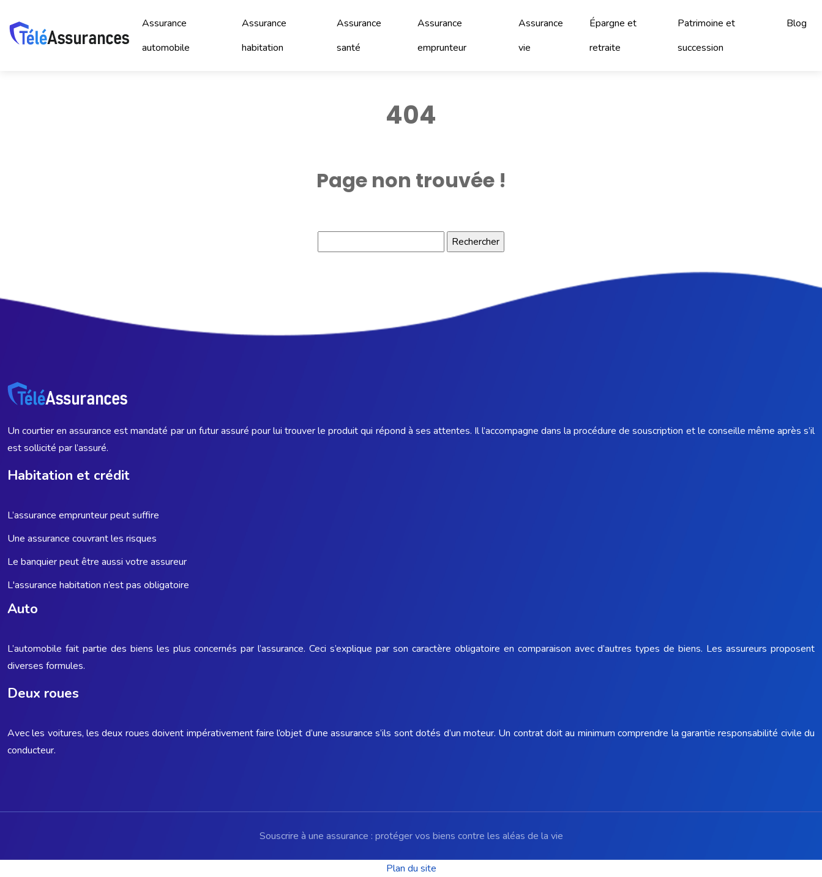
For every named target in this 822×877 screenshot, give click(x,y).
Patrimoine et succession (706, 35)
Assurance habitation (264, 35)
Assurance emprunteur (441, 35)
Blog (797, 23)
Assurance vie (540, 35)
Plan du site (411, 868)
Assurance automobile (166, 35)
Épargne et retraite (613, 35)
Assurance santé (359, 35)
